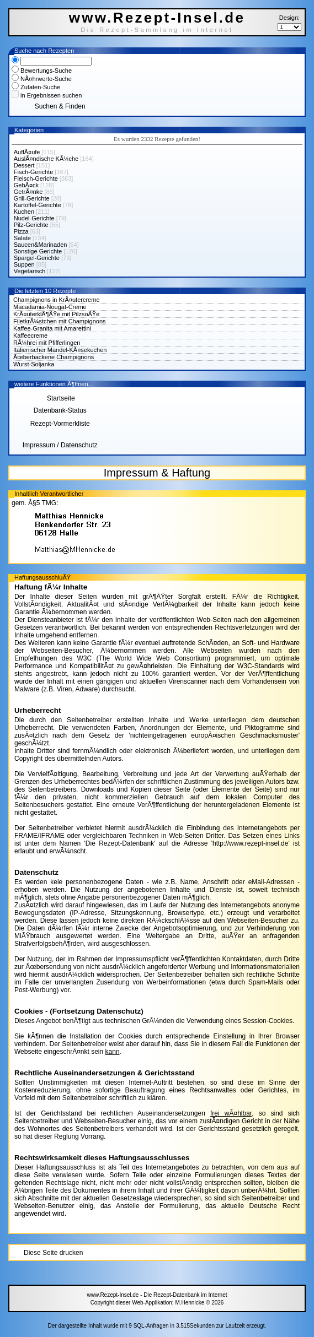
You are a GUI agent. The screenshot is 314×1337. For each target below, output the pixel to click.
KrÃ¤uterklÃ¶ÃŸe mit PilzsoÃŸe (56, 314)
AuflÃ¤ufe (27, 152)
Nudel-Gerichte (34, 218)
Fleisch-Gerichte (36, 178)
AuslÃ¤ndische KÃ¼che (46, 158)
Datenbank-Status (60, 410)
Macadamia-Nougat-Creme (50, 307)
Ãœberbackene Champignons (53, 357)
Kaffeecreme (30, 335)
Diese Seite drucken (53, 1253)
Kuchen (24, 211)
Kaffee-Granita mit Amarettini (52, 328)
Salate (22, 238)
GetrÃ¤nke (28, 191)
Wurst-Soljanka (33, 364)
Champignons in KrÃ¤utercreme (56, 299)
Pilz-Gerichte (31, 224)
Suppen (24, 264)
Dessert (24, 165)
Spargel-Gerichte (37, 258)
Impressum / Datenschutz (60, 445)
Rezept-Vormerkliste (60, 423)
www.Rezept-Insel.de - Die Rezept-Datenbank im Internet (157, 1295)
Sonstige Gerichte (38, 251)
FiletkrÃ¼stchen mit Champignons (59, 321)
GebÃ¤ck (26, 185)
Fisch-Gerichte (34, 172)
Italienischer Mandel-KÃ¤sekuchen (60, 350)
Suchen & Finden (60, 106)
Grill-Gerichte (32, 198)
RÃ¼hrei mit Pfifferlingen (46, 342)
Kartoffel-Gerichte (37, 205)
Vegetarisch (29, 271)
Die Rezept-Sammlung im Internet (157, 29)
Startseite (60, 398)
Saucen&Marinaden (40, 244)
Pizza (21, 231)
